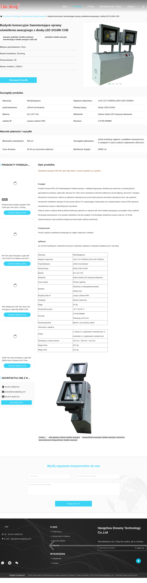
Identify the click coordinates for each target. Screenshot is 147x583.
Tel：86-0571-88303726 (12, 534)
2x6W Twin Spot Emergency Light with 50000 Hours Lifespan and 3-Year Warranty (16, 360)
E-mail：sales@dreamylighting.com (16, 539)
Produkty (77, 6)
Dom (64, 6)
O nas (91, 6)
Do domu (6, 16)
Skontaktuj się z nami (111, 6)
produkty (15, 16)
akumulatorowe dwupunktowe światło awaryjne (58, 440)
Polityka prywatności (17, 575)
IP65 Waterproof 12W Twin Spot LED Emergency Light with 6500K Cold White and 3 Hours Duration (16, 309)
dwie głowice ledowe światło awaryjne (64, 437)
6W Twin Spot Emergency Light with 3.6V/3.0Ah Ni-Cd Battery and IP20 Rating (15, 258)
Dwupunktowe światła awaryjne (33, 16)
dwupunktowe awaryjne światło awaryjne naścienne (103, 437)
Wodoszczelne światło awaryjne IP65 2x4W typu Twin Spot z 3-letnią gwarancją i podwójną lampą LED (16, 207)
